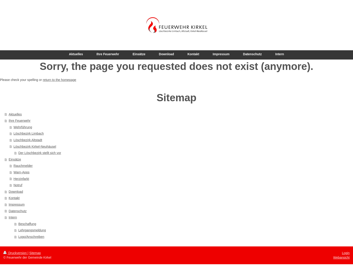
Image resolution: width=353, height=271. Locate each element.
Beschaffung (27, 224)
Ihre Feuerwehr (20, 120)
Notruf (18, 185)
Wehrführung (23, 127)
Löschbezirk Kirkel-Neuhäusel (35, 146)
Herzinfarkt (21, 179)
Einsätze (15, 159)
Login (346, 253)
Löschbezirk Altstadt (28, 140)
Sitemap (35, 253)
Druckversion (15, 253)
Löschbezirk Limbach (29, 133)
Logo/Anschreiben (31, 237)
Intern (13, 217)
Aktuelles (15, 114)
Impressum (17, 204)
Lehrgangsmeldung (32, 230)
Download (16, 191)
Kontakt (14, 198)
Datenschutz (18, 211)
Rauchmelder (23, 166)
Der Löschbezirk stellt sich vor (39, 153)
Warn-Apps (21, 172)
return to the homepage (59, 80)
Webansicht (341, 257)
